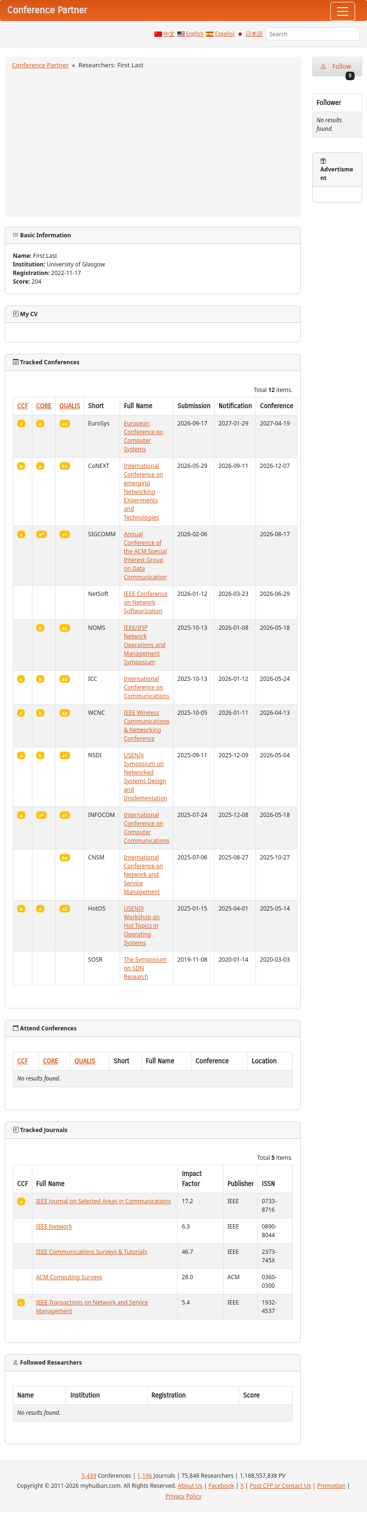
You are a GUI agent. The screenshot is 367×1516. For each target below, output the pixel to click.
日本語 (254, 34)
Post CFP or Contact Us (280, 1486)
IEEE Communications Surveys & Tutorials (91, 1252)
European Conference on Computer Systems (143, 436)
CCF (22, 406)
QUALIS (70, 406)
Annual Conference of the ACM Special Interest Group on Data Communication (145, 555)
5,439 (89, 1476)
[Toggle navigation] (342, 11)
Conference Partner (40, 65)
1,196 (144, 1476)
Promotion (331, 1486)
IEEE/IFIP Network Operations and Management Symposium (144, 645)
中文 (169, 34)
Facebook (221, 1486)
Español (224, 34)
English (195, 34)
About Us (190, 1486)
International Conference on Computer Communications (147, 828)
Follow (337, 69)
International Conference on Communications (147, 687)
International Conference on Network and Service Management (143, 874)
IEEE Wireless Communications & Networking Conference (147, 725)
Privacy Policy (183, 1496)
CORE (43, 406)
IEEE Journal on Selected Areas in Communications (103, 1201)
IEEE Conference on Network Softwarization (146, 602)
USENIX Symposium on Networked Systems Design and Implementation (145, 776)
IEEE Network (54, 1226)
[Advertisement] (152, 142)
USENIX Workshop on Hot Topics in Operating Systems (142, 925)
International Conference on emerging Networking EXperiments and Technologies (143, 491)
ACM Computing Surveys (69, 1277)
